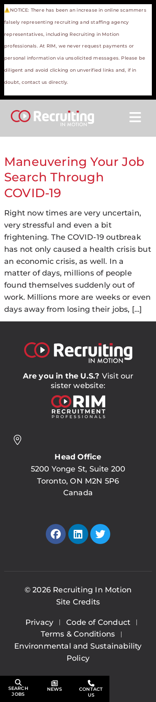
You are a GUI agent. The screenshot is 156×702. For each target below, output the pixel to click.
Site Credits (78, 602)
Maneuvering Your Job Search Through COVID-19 (74, 177)
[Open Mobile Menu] (135, 117)
